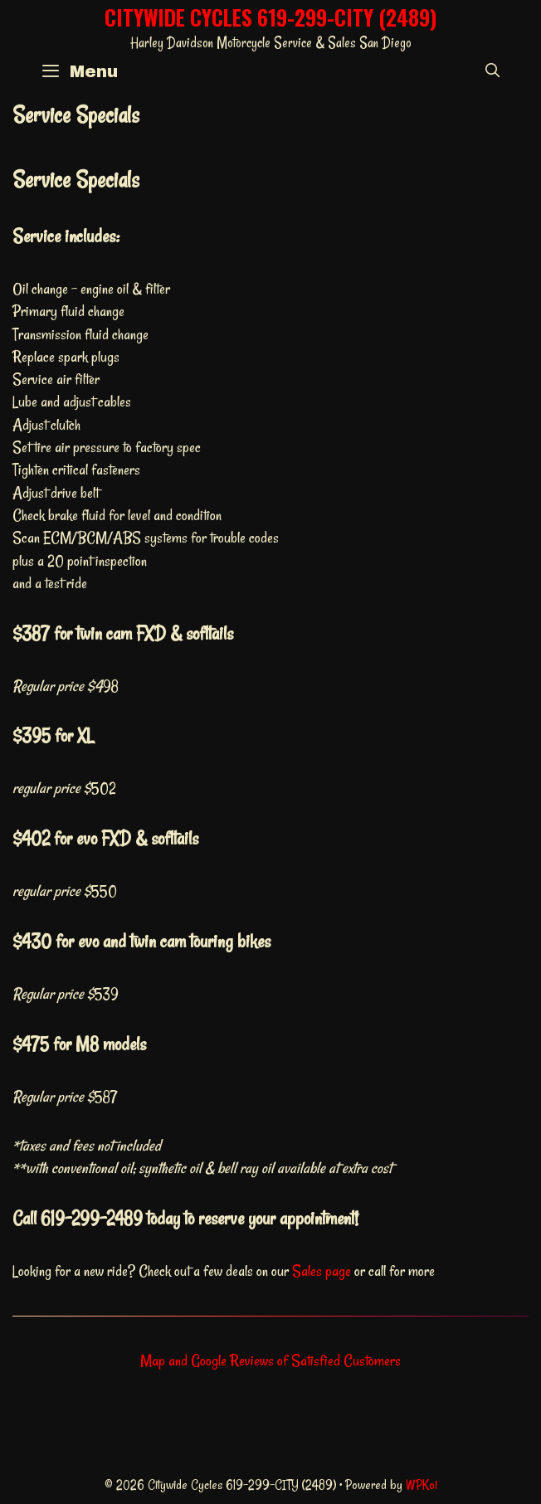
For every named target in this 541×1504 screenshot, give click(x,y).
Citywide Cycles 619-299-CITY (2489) (270, 17)
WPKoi (421, 1485)
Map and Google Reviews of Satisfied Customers (270, 1360)
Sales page (321, 1271)
